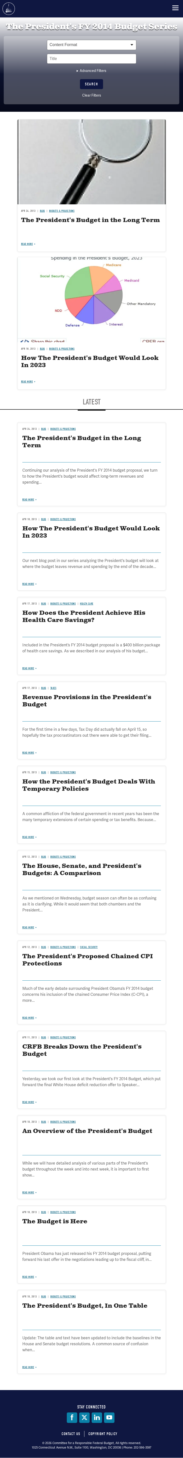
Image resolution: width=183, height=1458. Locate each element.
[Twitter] (84, 1417)
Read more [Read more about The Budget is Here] (28, 1277)
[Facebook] (72, 1417)
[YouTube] (109, 1417)
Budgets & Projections (63, 1037)
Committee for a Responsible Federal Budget (8, 8)
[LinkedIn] (97, 1417)
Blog (43, 1037)
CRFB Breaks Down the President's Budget (82, 1050)
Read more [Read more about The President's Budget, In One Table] (28, 1367)
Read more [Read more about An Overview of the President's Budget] (28, 1192)
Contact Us (71, 1434)
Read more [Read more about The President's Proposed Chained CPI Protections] (28, 1017)
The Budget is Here (54, 1222)
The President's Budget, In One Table (84, 1306)
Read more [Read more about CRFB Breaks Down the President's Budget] (28, 1102)
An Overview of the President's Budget (87, 1131)
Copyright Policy (102, 1434)
